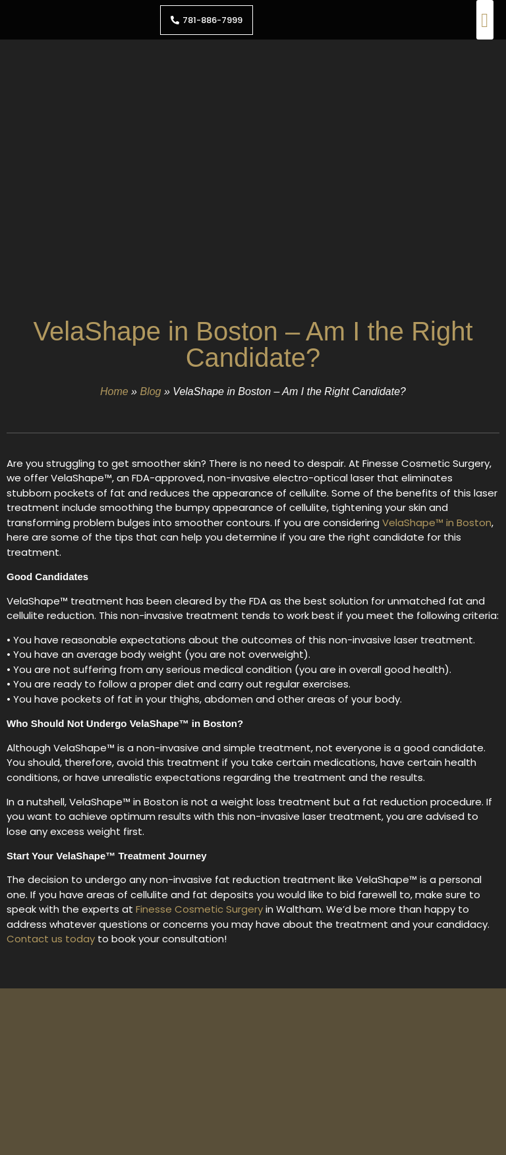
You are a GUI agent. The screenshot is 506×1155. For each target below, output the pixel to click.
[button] (484, 20)
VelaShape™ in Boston (437, 522)
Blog (150, 391)
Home (114, 391)
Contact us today (51, 939)
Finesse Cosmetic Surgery (199, 909)
